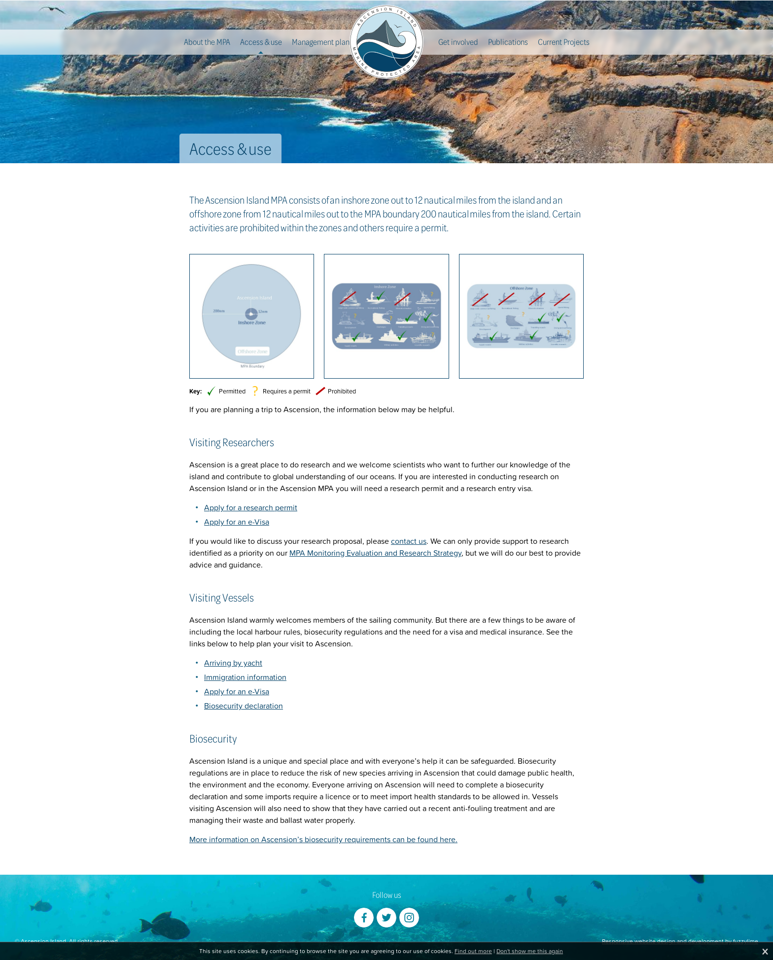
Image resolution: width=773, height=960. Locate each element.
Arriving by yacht (233, 662)
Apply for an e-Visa (236, 521)
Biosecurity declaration (243, 705)
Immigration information (245, 677)
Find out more (473, 951)
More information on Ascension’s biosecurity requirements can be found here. (323, 839)
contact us (408, 540)
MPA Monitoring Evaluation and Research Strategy (375, 552)
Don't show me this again (529, 951)
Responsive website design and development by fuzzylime (680, 941)
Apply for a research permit (250, 507)
